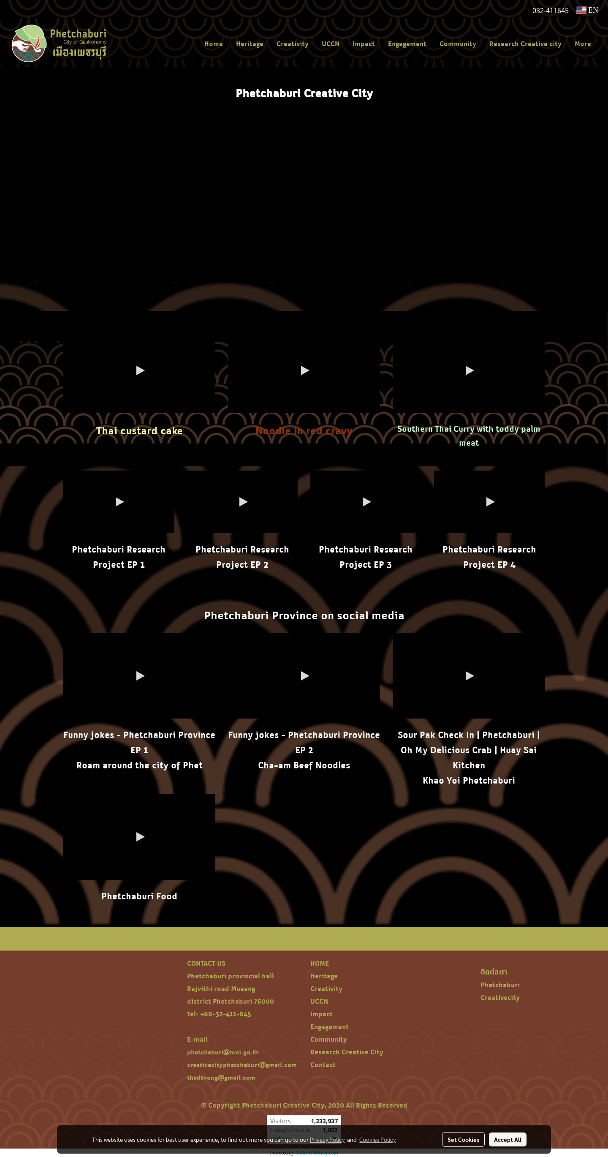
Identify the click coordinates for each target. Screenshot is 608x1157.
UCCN (330, 43)
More (583, 43)
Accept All (507, 1139)
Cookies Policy (377, 1139)
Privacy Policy (327, 1139)
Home (213, 43)
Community (458, 43)
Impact (364, 43)
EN (587, 10)
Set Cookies (463, 1139)
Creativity (293, 43)
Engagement (407, 43)
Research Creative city (525, 43)
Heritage (249, 43)
